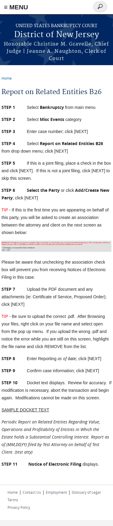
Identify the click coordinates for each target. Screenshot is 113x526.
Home (7, 78)
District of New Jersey (56, 35)
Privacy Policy (19, 507)
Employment (56, 492)
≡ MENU (16, 7)
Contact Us (32, 492)
